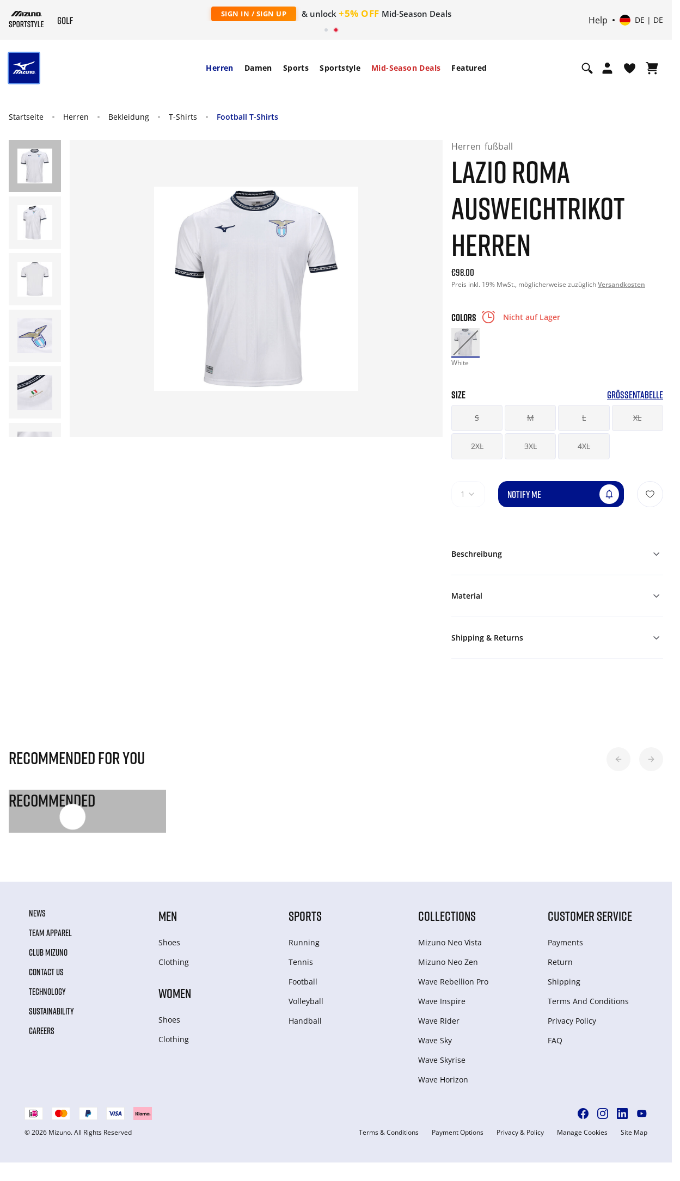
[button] (618, 759)
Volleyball (306, 1001)
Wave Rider (439, 1021)
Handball (305, 1021)
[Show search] (587, 68)
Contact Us (46, 972)
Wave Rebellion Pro (453, 981)
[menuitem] (219, 68)
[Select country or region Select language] (641, 20)
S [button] (477, 418)
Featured (469, 68)
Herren (219, 68)
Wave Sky (435, 1040)
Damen (258, 68)
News (37, 913)
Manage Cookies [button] (582, 1132)
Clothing (173, 962)
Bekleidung (128, 117)
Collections (447, 916)
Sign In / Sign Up (254, 14)
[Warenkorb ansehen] (652, 68)
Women (174, 993)
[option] (465, 342)
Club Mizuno (48, 952)
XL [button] (637, 418)
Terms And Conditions (588, 1001)
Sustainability (51, 1011)
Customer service (590, 916)
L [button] (584, 418)
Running (304, 942)
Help (598, 20)
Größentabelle (635, 395)
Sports (296, 68)
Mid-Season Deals (405, 68)
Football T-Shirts (247, 117)
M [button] (530, 418)
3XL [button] (530, 446)
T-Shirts (183, 117)
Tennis (301, 962)
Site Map (634, 1132)
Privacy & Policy (520, 1132)
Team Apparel (50, 932)
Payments (565, 942)
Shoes (169, 942)
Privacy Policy (572, 1021)
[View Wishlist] (629, 68)
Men (167, 916)
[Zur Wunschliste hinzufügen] (650, 494)
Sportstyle (340, 68)
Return (560, 962)
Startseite (26, 117)
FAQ (555, 1040)
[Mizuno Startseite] (26, 19)
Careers (41, 1030)
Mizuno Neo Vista (450, 942)
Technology (47, 991)
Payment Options (457, 1132)
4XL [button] (584, 446)
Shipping (564, 981)
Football (303, 981)
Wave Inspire (441, 1001)
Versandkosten (621, 284)
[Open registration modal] (607, 68)
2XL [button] (477, 446)
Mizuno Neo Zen (448, 962)
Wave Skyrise (441, 1060)
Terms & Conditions (389, 1132)
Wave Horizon (443, 1079)
